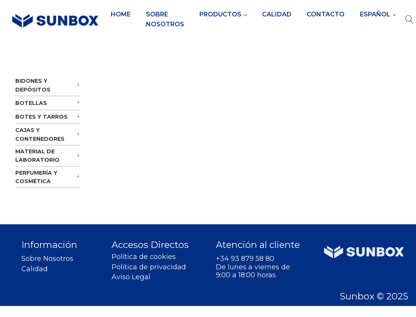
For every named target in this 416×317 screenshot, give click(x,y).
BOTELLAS (31, 103)
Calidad (276, 14)
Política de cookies (144, 257)
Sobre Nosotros (165, 19)
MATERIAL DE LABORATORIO (37, 155)
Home (121, 14)
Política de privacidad (149, 267)
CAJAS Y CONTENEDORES (40, 134)
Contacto (326, 14)
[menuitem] (377, 14)
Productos (220, 14)
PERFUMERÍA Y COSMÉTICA (36, 177)
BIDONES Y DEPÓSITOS (32, 85)
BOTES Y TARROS (41, 116)
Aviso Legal (131, 277)
